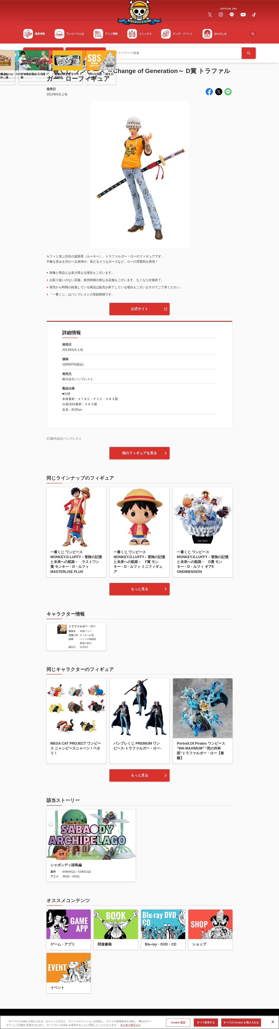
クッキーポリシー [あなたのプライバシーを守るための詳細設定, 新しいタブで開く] (130, 1027)
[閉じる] (273, 1023)
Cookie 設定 (178, 1024)
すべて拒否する (206, 1024)
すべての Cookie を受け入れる (241, 1024)
